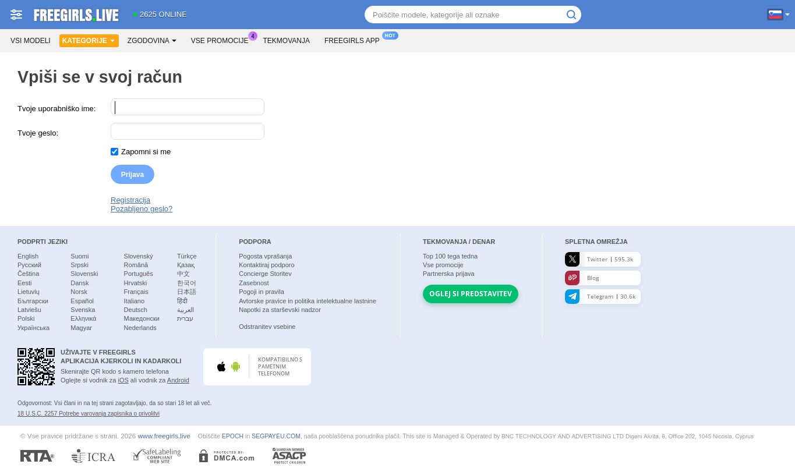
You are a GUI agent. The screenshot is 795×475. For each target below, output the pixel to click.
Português (138, 273)
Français (136, 291)
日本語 (186, 291)
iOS (123, 380)
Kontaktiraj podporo (266, 264)
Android (178, 380)
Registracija (130, 200)
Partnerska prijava (449, 273)
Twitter (599, 259)
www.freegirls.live (164, 435)
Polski (25, 318)
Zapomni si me (146, 151)
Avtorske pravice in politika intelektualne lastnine (307, 300)
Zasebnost (253, 282)
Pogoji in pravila (261, 291)
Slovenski (84, 273)
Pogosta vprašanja (265, 256)
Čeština (28, 273)
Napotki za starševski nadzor (280, 309)
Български (32, 300)
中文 (183, 273)
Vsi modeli (30, 41)
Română (136, 264)
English (27, 256)
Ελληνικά (83, 318)
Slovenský (138, 256)
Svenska (82, 309)
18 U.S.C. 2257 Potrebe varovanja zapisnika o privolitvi (88, 413)
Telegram (600, 296)
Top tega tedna (450, 256)
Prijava (132, 175)
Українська (33, 327)
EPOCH (232, 436)
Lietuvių (28, 291)
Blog (582, 278)
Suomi (79, 256)
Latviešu (29, 309)
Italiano (134, 300)
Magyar (81, 327)
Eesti (24, 282)
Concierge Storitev (265, 273)
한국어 (186, 282)
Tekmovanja (286, 41)
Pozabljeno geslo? (141, 208)
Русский (29, 264)
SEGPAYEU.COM (276, 436)
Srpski (79, 264)
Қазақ (186, 264)
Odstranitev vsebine (267, 326)
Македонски (142, 318)
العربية (185, 309)
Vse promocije (223, 39)
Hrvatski (135, 282)
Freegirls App (355, 39)
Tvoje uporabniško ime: (56, 108)
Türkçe (187, 256)
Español (82, 300)
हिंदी (182, 300)
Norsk (78, 291)
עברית (185, 318)
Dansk (79, 282)
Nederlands (140, 327)
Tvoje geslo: (37, 133)
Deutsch (135, 309)
